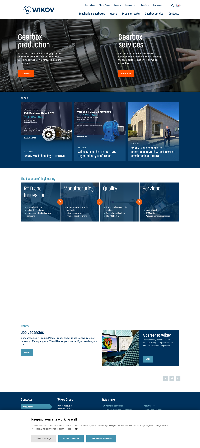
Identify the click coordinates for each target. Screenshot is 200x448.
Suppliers (145, 5)
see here (75, 429)
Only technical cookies (101, 438)
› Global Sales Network (152, 410)
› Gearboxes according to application (118, 410)
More (148, 359)
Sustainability (130, 5)
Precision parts (131, 13)
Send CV (27, 352)
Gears (113, 13)
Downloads (157, 5)
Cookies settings (43, 438)
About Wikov (104, 5)
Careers (117, 5)
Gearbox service (154, 13)
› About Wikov (149, 406)
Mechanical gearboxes (92, 13)
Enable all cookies (71, 438)
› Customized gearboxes (112, 406)
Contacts (174, 13)
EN (178, 5)
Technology (90, 5)
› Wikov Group (27, 407)
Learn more (26, 73)
